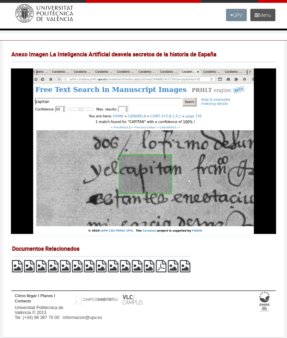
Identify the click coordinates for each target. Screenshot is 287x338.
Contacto (23, 300)
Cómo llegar (26, 295)
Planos (46, 295)
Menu (263, 15)
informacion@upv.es (82, 317)
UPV (236, 15)
